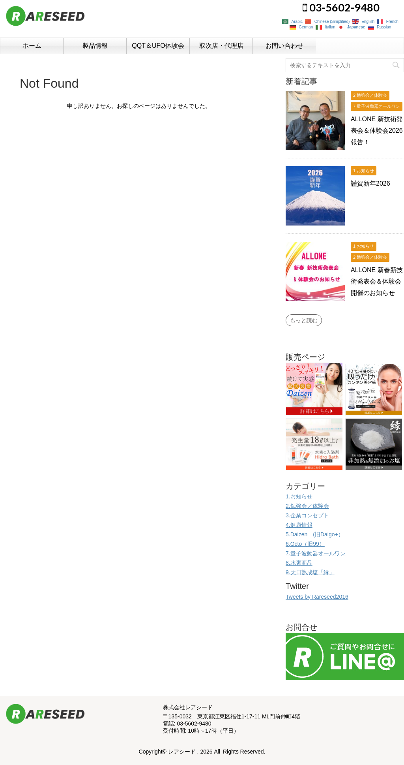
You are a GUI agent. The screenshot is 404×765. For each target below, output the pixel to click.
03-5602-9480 (341, 7)
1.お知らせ (299, 496)
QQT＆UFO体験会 (158, 45)
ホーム (31, 45)
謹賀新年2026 (370, 183)
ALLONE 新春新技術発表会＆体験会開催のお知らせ (377, 281)
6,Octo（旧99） (305, 544)
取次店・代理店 (221, 45)
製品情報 (95, 45)
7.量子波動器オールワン (316, 553)
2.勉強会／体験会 (307, 506)
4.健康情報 (299, 525)
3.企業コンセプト (307, 515)
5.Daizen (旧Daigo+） (315, 534)
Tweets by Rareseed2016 (317, 597)
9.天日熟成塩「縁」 (310, 572)
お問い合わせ (284, 45)
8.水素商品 (299, 563)
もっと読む (304, 320)
